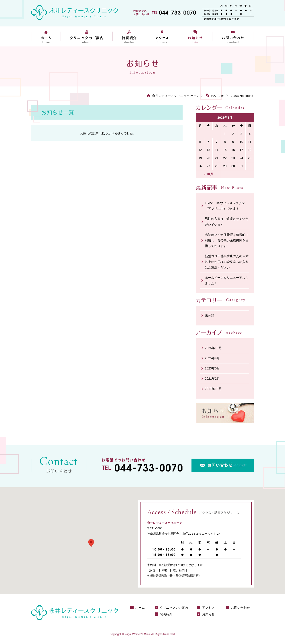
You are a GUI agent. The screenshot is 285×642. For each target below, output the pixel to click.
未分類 (209, 315)
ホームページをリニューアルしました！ (226, 280)
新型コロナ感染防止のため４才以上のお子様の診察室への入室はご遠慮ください (226, 261)
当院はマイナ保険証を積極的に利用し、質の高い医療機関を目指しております (226, 240)
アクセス (162, 36)
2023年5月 (212, 368)
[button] (91, 543)
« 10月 (208, 174)
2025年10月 (213, 348)
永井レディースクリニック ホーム (176, 96)
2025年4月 (212, 358)
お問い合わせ (233, 36)
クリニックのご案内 (86, 36)
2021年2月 (212, 378)
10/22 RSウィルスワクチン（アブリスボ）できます (225, 205)
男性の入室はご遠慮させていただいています (226, 221)
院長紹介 (129, 36)
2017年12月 (213, 389)
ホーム (46, 36)
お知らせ (195, 36)
